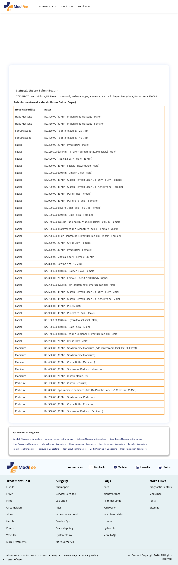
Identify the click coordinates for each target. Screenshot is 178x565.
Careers (43, 555)
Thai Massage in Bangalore (25, 443)
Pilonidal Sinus (112, 500)
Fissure (10, 528)
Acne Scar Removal (67, 514)
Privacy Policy (90, 555)
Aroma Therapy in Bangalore (59, 438)
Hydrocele (109, 528)
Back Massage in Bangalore (133, 448)
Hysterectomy (64, 535)
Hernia (10, 521)
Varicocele (109, 507)
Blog (54, 555)
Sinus (9, 514)
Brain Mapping (64, 528)
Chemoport (62, 487)
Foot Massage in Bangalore (112, 443)
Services (84, 6)
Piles (9, 500)
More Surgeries (65, 542)
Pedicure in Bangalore (48, 448)
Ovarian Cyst (63, 521)
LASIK (9, 493)
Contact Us (27, 555)
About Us (11, 555)
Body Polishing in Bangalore (103, 448)
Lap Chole (62, 500)
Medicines (155, 493)
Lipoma (107, 521)
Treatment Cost (46, 6)
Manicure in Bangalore (23, 448)
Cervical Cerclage (66, 493)
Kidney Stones (111, 493)
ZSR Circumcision (113, 514)
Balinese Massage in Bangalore (91, 438)
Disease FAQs (69, 555)
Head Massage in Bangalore (82, 443)
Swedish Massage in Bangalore (27, 438)
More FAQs (109, 535)
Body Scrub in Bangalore (74, 448)
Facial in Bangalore (137, 443)
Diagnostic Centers (161, 487)
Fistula (10, 487)
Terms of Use (14, 559)
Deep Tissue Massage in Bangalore (126, 438)
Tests (153, 500)
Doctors (67, 6)
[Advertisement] (89, 38)
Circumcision (14, 507)
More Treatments (16, 542)
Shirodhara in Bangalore (54, 443)
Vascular (11, 535)
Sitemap (154, 507)
